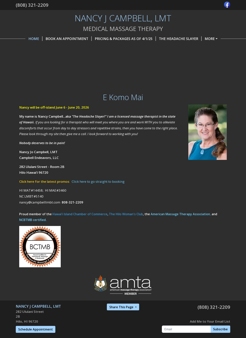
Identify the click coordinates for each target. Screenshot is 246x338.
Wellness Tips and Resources (48, 63)
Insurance (88, 55)
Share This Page (121, 331)
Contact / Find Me (149, 46)
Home (26, 38)
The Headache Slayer (170, 38)
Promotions (184, 46)
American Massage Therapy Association (180, 238)
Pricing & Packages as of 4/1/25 (115, 38)
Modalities (115, 55)
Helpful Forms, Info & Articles (50, 46)
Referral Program (38, 55)
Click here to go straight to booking (98, 206)
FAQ (168, 55)
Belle (66, 55)
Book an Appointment (59, 38)
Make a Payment (212, 38)
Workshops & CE (146, 63)
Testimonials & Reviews (104, 63)
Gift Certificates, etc (105, 46)
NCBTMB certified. (33, 244)
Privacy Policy (145, 55)
